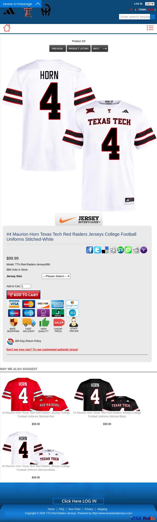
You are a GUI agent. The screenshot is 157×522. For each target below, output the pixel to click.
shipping (102, 509)
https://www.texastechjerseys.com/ (112, 513)
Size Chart (74, 509)
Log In (138, 3)
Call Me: (41, 18)
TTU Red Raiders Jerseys (61, 513)
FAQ (61, 509)
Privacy (89, 509)
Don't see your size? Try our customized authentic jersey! (42, 349)
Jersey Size (14, 276)
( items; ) (144, 9)
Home (51, 509)
